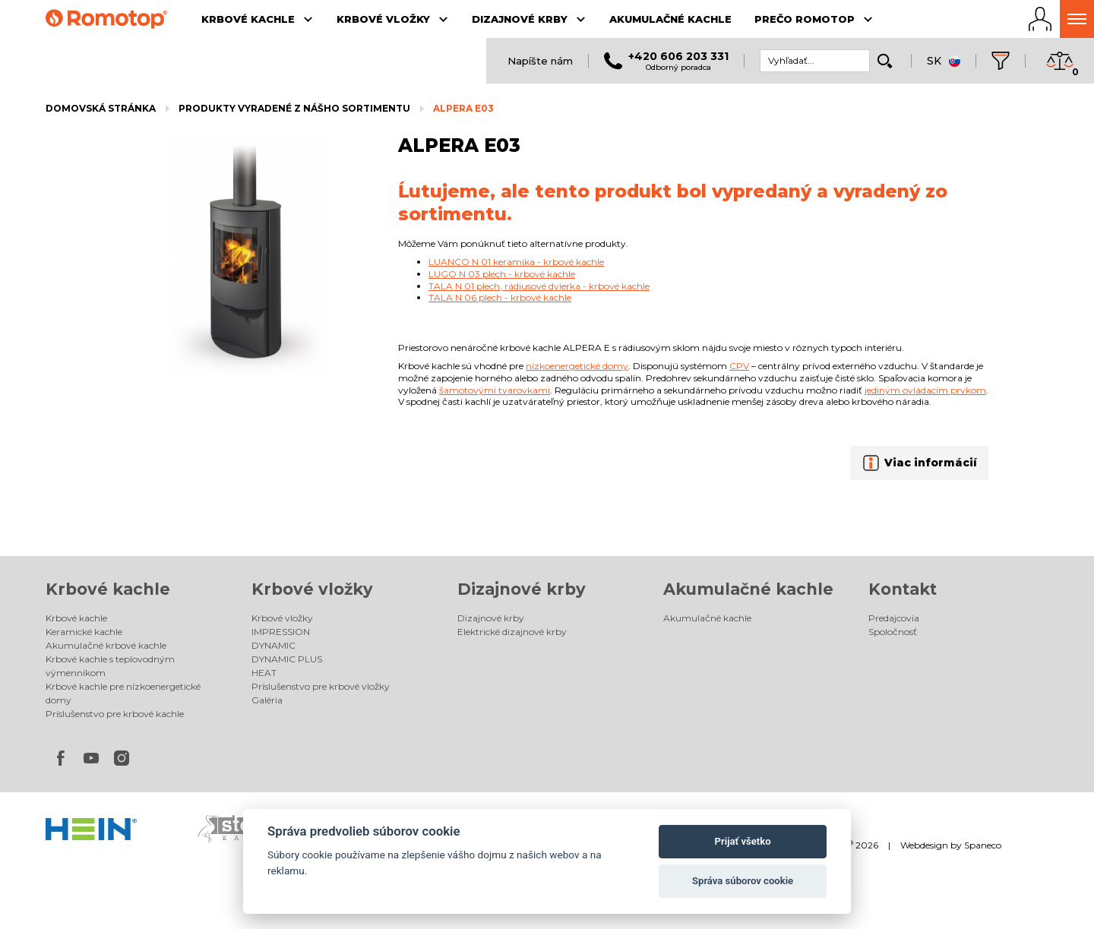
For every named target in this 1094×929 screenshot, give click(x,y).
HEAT (264, 672)
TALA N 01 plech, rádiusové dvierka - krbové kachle (539, 286)
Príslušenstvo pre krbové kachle (115, 713)
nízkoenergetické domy (577, 365)
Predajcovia (893, 618)
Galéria (267, 700)
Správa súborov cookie (742, 880)
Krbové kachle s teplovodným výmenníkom (110, 665)
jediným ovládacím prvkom (925, 390)
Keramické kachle (84, 631)
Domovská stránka (101, 108)
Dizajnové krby (521, 589)
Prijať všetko (743, 841)
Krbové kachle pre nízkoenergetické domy (123, 693)
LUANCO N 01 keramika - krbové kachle (516, 261)
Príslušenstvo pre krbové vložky (320, 686)
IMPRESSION (280, 631)
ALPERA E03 (463, 108)
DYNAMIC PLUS (286, 659)
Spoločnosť (892, 631)
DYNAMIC (273, 645)
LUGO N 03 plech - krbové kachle (501, 274)
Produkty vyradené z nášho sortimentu (294, 108)
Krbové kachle (108, 589)
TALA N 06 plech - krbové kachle (499, 297)
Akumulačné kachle (748, 589)
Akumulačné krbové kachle (106, 645)
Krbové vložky (312, 589)
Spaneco (982, 845)
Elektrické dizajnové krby (512, 631)
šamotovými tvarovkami (494, 390)
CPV (739, 365)
